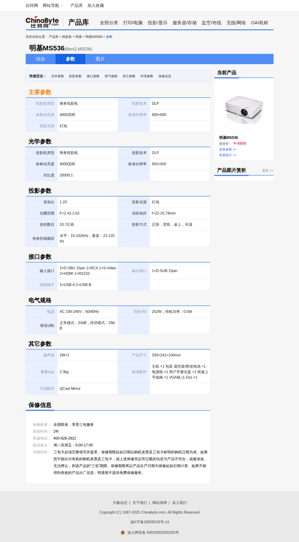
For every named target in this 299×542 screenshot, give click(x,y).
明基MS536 (94, 37)
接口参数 (93, 76)
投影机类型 (45, 153)
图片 (100, 58)
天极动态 (120, 503)
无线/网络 (236, 22)
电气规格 (111, 76)
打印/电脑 (133, 22)
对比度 (48, 175)
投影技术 (139, 153)
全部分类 (109, 22)
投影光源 (139, 202)
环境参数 (146, 76)
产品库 (76, 5)
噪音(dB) (47, 325)
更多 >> (267, 170)
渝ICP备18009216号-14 (149, 522)
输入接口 (47, 271)
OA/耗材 (259, 22)
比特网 (32, 5)
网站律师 (159, 503)
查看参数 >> (228, 149)
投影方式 (139, 224)
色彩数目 (47, 224)
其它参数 (129, 76)
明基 (78, 37)
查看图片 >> (228, 155)
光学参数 (57, 76)
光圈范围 (47, 213)
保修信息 (164, 76)
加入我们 (179, 503)
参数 (70, 58)
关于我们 (139, 503)
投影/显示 (158, 22)
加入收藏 (95, 5)
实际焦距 (139, 213)
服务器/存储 (185, 22)
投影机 (67, 37)
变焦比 (48, 202)
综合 (40, 58)
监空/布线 (211, 22)
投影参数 (75, 76)
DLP (155, 153)
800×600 (159, 164)
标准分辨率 (137, 164)
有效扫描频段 (43, 238)
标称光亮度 (45, 164)
